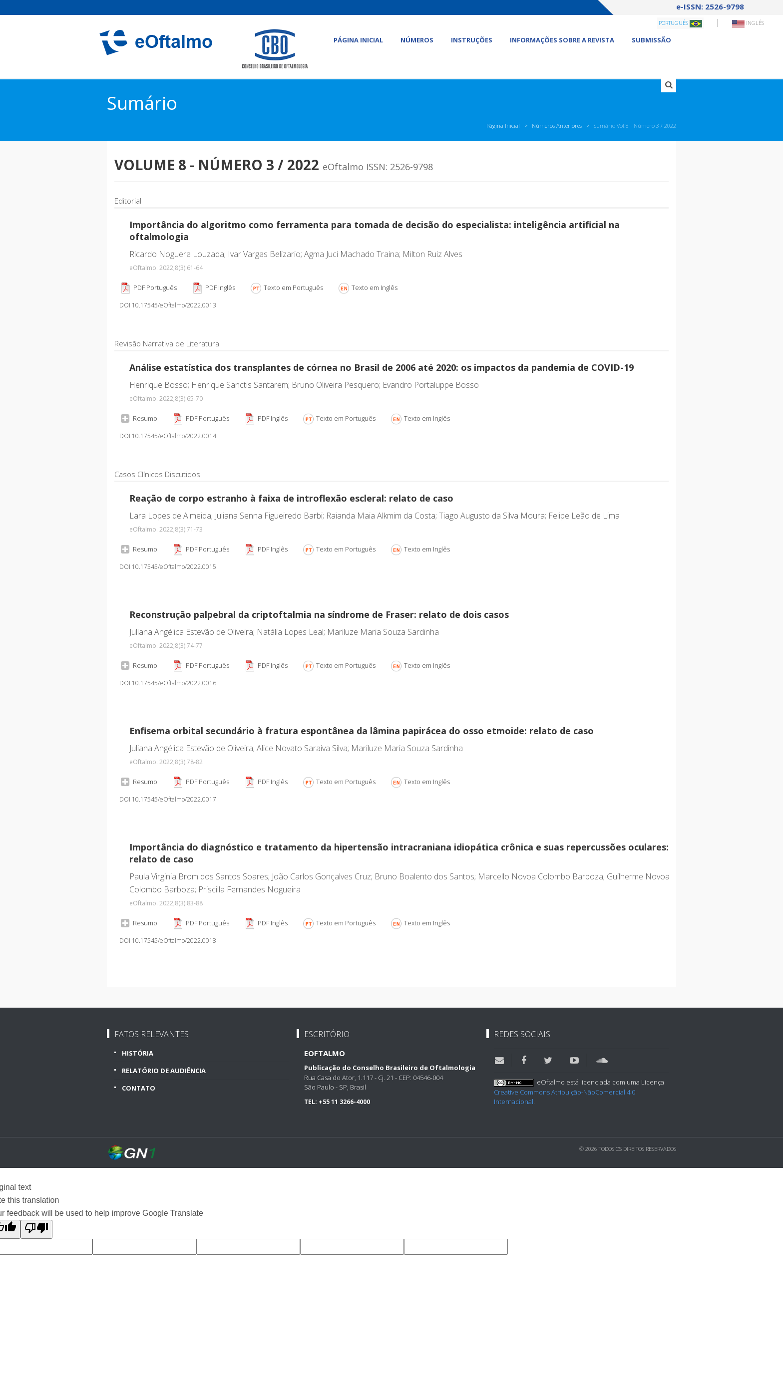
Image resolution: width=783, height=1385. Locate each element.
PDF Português (148, 287)
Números (416, 39)
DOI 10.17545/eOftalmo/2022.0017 (167, 799)
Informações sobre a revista (562, 39)
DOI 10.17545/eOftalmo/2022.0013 (167, 305)
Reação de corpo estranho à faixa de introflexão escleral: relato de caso (291, 498)
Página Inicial (358, 39)
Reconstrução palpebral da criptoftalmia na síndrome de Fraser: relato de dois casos (319, 614)
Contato (138, 1088)
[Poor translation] (36, 1229)
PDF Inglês (213, 287)
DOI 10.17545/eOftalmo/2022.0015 (167, 566)
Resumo (138, 418)
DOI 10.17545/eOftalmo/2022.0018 (167, 940)
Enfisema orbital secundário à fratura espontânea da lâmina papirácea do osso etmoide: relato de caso (361, 731)
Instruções (471, 39)
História (137, 1053)
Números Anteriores (557, 125)
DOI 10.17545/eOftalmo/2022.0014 (167, 436)
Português (680, 23)
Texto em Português (286, 287)
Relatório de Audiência (164, 1070)
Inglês (748, 23)
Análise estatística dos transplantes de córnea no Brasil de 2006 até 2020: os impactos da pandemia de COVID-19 (381, 367)
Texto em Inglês (367, 287)
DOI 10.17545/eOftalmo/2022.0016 (167, 683)
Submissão (651, 39)
